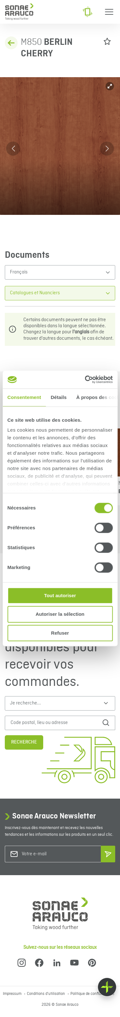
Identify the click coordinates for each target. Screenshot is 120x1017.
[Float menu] (107, 987)
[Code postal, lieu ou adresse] (54, 723)
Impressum (12, 994)
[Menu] (109, 12)
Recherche (24, 742)
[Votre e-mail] (47, 854)
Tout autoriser (60, 595)
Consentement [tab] (24, 397)
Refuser (60, 633)
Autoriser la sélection (60, 614)
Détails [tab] (59, 397)
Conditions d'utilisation (46, 994)
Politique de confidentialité (92, 994)
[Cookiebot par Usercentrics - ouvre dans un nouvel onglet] (85, 379)
